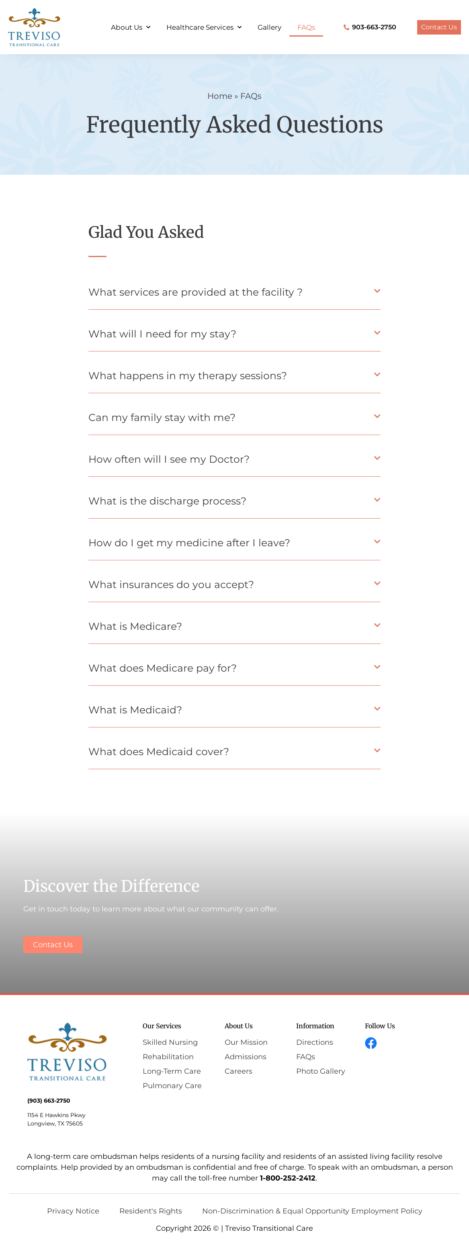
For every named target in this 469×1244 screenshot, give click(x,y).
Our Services (162, 1026)
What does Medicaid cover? (158, 752)
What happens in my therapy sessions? (187, 376)
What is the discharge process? (167, 501)
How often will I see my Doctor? (169, 459)
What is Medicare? (135, 626)
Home (219, 96)
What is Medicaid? (135, 710)
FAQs (306, 27)
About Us (130, 27)
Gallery (269, 27)
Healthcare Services (204, 27)
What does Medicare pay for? (162, 668)
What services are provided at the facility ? (195, 292)
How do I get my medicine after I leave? (189, 543)
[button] (234, 294)
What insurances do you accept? (171, 584)
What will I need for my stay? (162, 334)
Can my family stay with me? (162, 417)
